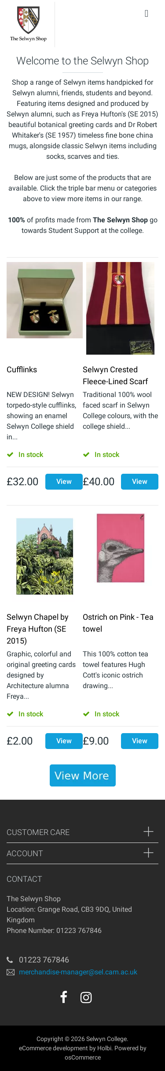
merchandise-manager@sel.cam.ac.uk (78, 972)
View (64, 481)
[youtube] (105, 1000)
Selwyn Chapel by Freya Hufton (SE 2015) (38, 628)
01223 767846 (44, 959)
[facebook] (63, 997)
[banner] (83, 775)
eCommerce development (53, 1048)
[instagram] (86, 997)
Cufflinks (22, 369)
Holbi (104, 1048)
